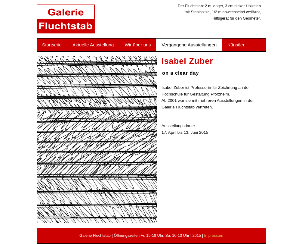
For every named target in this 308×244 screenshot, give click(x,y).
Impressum (213, 235)
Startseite (52, 44)
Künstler (235, 44)
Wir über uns (138, 44)
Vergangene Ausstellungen (189, 44)
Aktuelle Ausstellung (93, 44)
